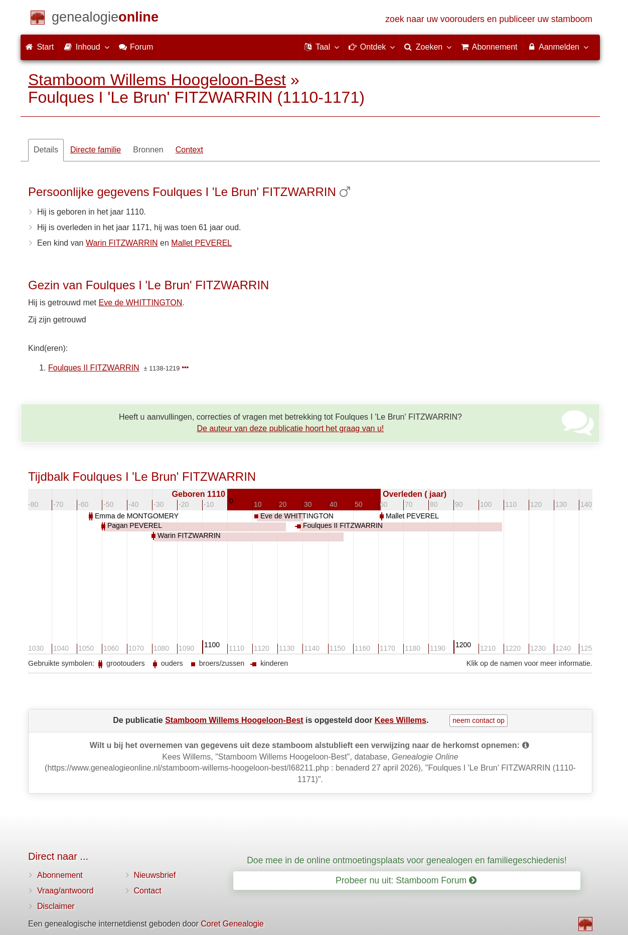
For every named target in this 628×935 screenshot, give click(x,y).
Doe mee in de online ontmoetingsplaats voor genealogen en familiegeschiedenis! (407, 860)
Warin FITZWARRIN (122, 243)
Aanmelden (557, 47)
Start (40, 47)
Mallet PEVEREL (201, 243)
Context (189, 149)
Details (46, 149)
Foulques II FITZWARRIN (93, 367)
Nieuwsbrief (155, 875)
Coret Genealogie (232, 923)
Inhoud (86, 47)
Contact (148, 890)
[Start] (105, 19)
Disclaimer (56, 906)
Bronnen (148, 149)
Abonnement (60, 875)
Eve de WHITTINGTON (141, 302)
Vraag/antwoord (65, 890)
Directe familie (95, 149)
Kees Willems (400, 720)
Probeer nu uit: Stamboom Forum (406, 880)
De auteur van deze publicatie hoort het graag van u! (290, 428)
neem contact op (478, 720)
